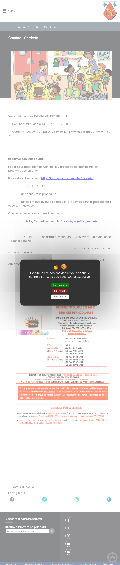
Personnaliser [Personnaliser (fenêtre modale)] (60, 296)
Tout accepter (60, 285)
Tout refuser (60, 290)
